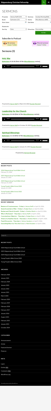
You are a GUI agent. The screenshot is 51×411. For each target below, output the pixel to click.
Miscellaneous (29, 61)
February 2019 (5, 303)
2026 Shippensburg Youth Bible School (13, 170)
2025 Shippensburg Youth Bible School (13, 175)
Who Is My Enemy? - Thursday (10, 214)
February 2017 (5, 310)
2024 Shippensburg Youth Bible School (13, 181)
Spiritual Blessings (11, 133)
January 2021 (5, 292)
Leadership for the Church (14, 111)
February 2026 (5, 274)
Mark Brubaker (30, 223)
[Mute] (41, 66)
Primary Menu (48, 2)
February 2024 (5, 282)
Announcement (6, 340)
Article (3, 344)
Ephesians (6, 61)
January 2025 (5, 278)
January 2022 (5, 289)
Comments (6, 371)
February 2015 (5, 320)
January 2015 (5, 324)
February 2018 (5, 306)
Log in (3, 364)
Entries (4, 367)
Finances (3, 351)
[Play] (5, 66)
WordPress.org (5, 374)
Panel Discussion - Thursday (10, 221)
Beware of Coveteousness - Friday (12, 206)
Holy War (6, 58)
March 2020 (4, 296)
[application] (25, 66)
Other (15, 45)
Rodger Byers (28, 209)
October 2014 (5, 327)
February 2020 (5, 299)
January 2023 (5, 285)
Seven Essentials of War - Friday (11, 209)
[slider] (22, 66)
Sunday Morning (35, 104)
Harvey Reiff (14, 104)
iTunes (9, 45)
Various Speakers (27, 221)
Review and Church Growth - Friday (12, 211)
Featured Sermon (6, 347)
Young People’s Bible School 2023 (11, 186)
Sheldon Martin (31, 211)
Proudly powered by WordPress (9, 383)
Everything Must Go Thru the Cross (12, 223)
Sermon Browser (29, 153)
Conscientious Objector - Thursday (12, 216)
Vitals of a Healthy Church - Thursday (13, 218)
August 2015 (5, 317)
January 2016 (5, 313)
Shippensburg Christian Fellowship (15, 2)
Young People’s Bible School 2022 (11, 191)
